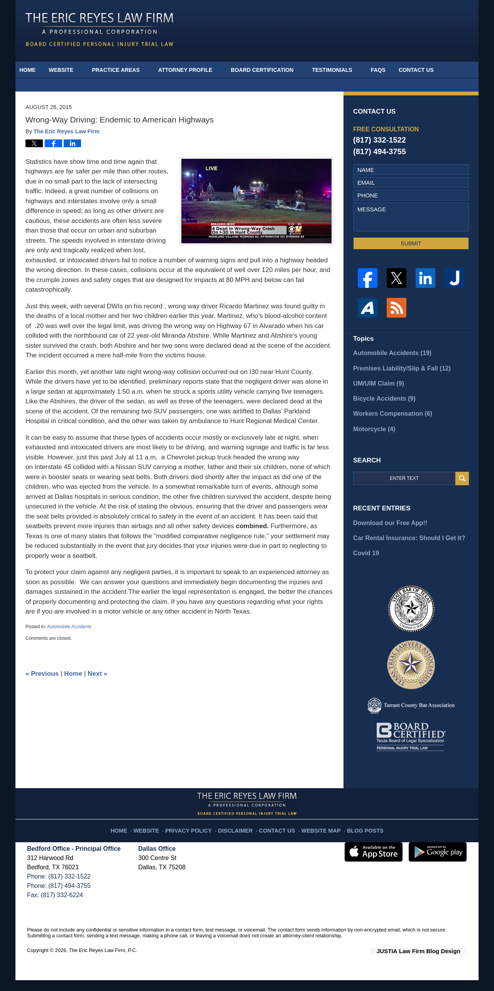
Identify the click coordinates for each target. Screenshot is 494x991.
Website (71, 70)
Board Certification (273, 70)
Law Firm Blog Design (430, 962)
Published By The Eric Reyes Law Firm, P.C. (398, 29)
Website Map (314, 838)
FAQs (388, 70)
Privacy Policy (197, 838)
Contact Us (432, 70)
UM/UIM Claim (376, 399)
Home (33, 70)
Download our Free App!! (387, 536)
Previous (42, 691)
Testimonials (343, 70)
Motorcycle (371, 442)
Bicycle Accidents (379, 413)
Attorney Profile (196, 70)
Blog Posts (354, 838)
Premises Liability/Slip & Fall (395, 384)
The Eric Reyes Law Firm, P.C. (103, 962)
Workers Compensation (387, 428)
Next (97, 691)
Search (462, 492)
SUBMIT (411, 261)
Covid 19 (365, 565)
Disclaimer (238, 838)
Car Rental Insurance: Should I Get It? (405, 550)
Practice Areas (127, 70)
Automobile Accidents (69, 644)
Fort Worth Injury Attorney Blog (99, 29)
